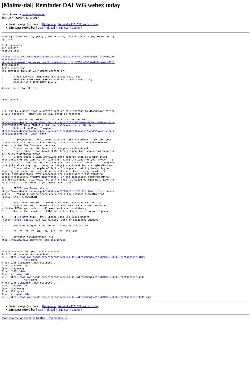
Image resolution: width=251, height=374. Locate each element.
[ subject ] (63, 27)
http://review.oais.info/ (21, 257)
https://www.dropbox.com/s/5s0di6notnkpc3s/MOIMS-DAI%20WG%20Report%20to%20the (58, 140)
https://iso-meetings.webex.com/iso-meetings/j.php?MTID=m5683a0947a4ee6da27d (59, 61)
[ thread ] (51, 27)
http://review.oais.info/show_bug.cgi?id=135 (33, 281)
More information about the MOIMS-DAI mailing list (35, 370)
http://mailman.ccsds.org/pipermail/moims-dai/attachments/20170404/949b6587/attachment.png (76, 325)
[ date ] (40, 27)
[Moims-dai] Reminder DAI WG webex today (70, 24)
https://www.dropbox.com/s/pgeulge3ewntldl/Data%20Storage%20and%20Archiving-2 (58, 150)
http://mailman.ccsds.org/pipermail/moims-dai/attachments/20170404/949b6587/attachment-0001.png (80, 349)
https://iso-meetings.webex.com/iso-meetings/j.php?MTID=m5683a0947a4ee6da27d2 (58, 68)
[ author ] (76, 27)
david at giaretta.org (34, 14)
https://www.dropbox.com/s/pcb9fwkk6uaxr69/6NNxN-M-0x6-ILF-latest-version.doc (58, 222)
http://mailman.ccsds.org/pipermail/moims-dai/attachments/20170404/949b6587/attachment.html (77, 301)
